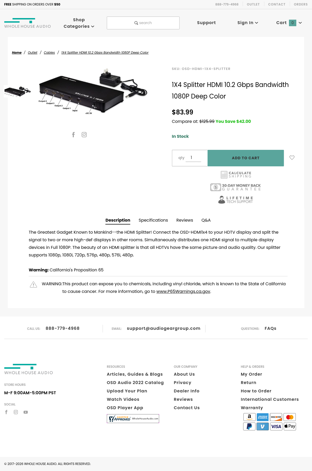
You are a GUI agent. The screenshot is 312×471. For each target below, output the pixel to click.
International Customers (270, 399)
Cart (289, 23)
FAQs (270, 328)
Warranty (252, 408)
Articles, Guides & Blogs (135, 374)
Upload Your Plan (127, 391)
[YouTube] (26, 412)
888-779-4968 (63, 328)
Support (206, 23)
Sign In (247, 23)
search (143, 22)
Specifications (153, 220)
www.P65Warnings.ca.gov (183, 291)
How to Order (256, 391)
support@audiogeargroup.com (163, 328)
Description (117, 220)
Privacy (182, 383)
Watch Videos (123, 399)
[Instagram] (84, 134)
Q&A (206, 220)
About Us (184, 374)
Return (249, 383)
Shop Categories (79, 23)
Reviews (184, 220)
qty (182, 157)
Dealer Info (187, 391)
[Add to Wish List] (292, 158)
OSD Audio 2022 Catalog (135, 383)
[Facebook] (73, 134)
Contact (277, 4)
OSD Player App (125, 408)
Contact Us (187, 408)
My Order (251, 374)
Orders (301, 4)
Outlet (253, 4)
